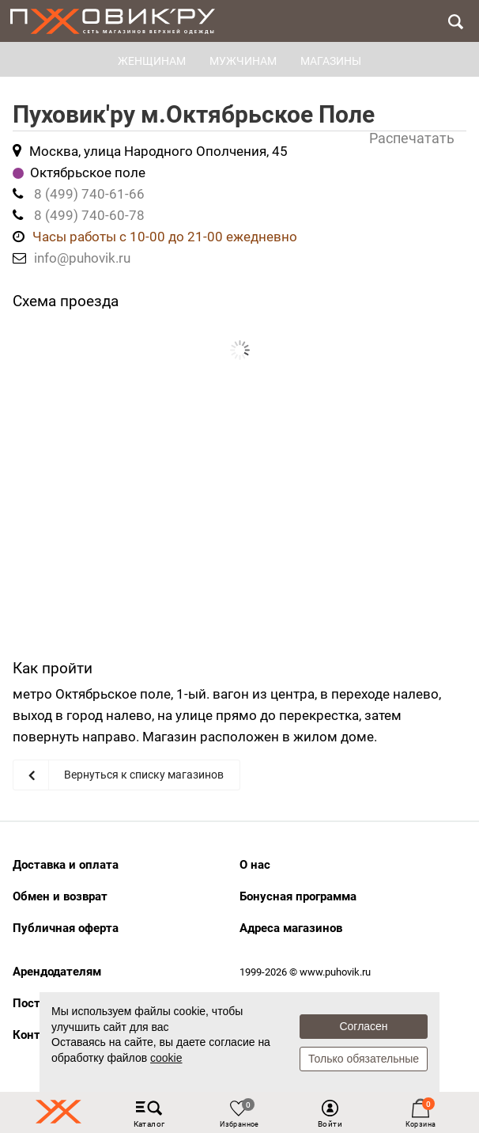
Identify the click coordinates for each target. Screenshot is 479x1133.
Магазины (330, 61)
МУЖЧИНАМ (243, 61)
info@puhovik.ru (82, 258)
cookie (166, 1058)
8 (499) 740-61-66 (89, 194)
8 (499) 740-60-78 (89, 215)
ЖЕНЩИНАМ (152, 61)
